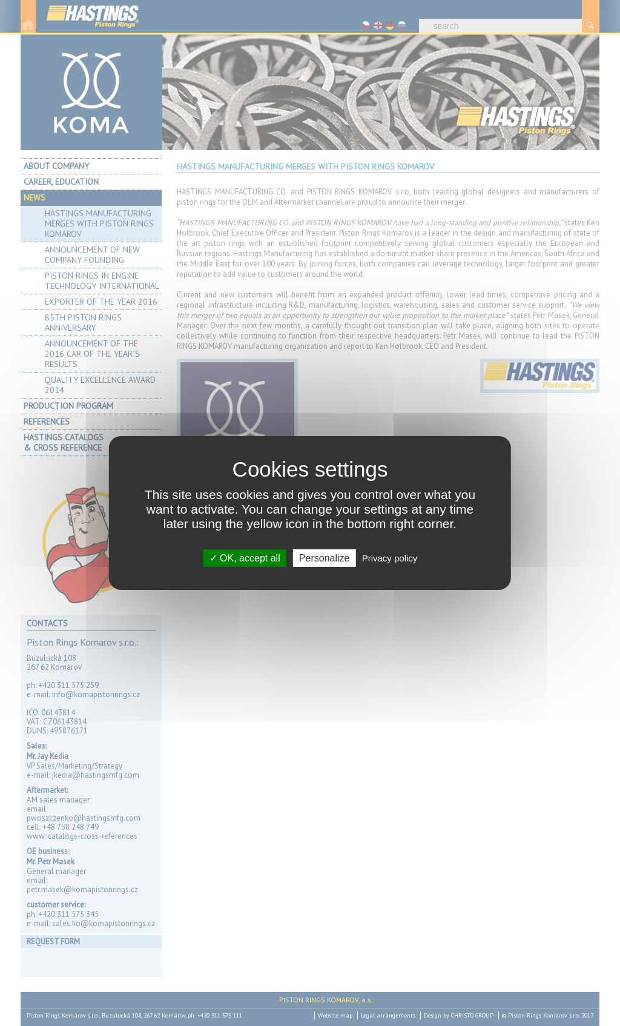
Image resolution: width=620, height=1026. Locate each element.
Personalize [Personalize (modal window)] (324, 558)
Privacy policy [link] (390, 558)
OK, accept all (244, 558)
